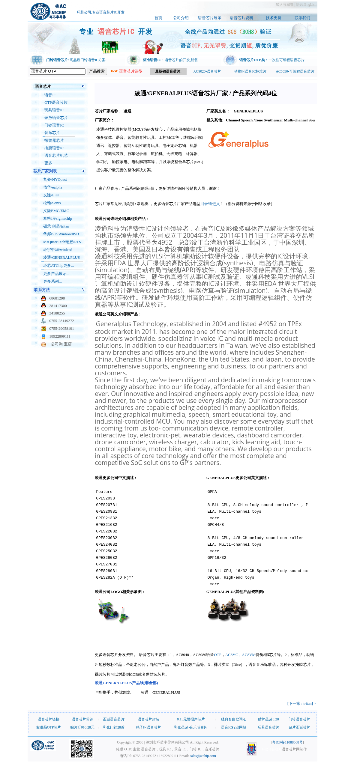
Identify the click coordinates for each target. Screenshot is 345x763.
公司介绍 (181, 18)
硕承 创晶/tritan (56, 226)
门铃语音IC (54, 125)
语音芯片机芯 (56, 155)
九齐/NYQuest (55, 179)
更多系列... (52, 281)
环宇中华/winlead (57, 249)
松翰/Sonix (52, 203)
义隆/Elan (51, 195)
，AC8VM (247, 654)
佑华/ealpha (52, 187)
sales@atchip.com (203, 756)
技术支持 (273, 18)
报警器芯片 (54, 140)
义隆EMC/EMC (56, 210)
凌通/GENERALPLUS (61, 257)
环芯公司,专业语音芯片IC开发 (100, 13)
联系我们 (302, 18)
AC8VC (231, 654)
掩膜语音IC (54, 148)
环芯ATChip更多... (58, 265)
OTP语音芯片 (56, 102)
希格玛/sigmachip (57, 218)
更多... (49, 163)
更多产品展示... (56, 273)
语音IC (50, 95)
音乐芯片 (52, 132)
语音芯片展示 (209, 18)
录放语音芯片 (56, 117)
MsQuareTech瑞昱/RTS (62, 242)
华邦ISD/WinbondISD (61, 234)
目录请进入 (210, 203)
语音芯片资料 (241, 18)
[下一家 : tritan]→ (302, 703)
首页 (158, 18)
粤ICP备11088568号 (287, 742)
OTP (217, 654)
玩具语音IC (54, 110)
